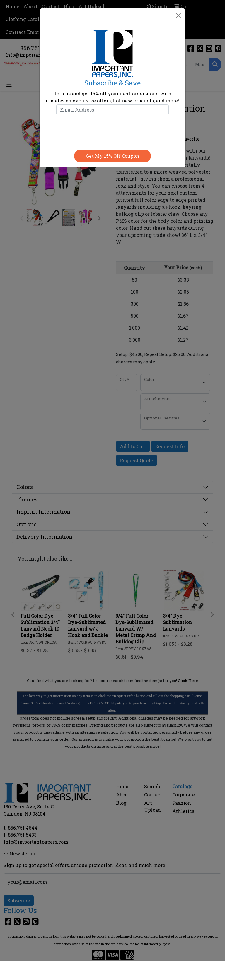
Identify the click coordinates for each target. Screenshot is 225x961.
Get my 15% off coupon (112, 156)
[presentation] (112, 131)
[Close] (178, 15)
